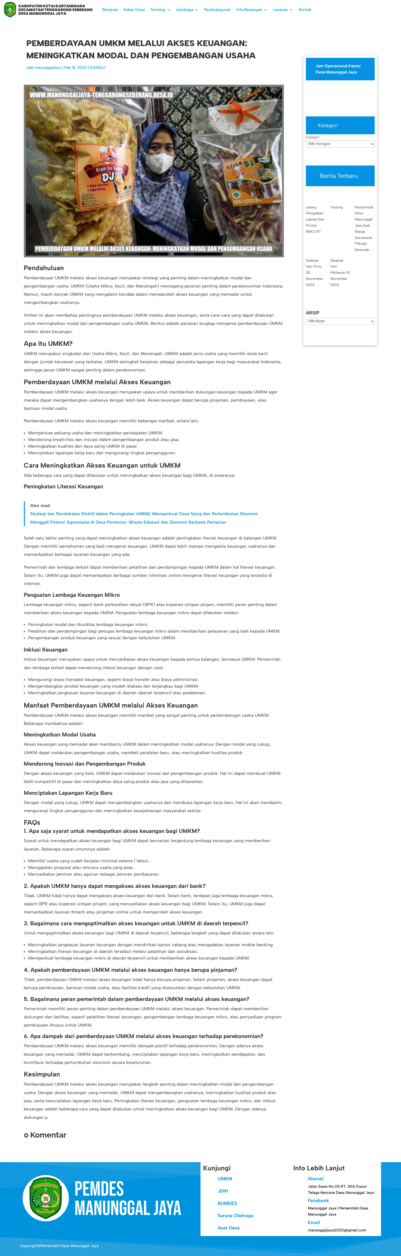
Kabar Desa (134, 9)
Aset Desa (229, 1228)
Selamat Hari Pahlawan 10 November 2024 (340, 272)
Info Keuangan (249, 9)
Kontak (305, 9)
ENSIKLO (98, 67)
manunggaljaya (48, 67)
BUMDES (227, 1203)
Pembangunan (217, 9)
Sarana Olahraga (235, 1215)
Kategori (313, 137)
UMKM (225, 1179)
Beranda (110, 9)
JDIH (223, 1191)
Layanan (280, 9)
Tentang (157, 9)
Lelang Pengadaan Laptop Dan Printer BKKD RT (315, 219)
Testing (336, 207)
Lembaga (184, 9)
